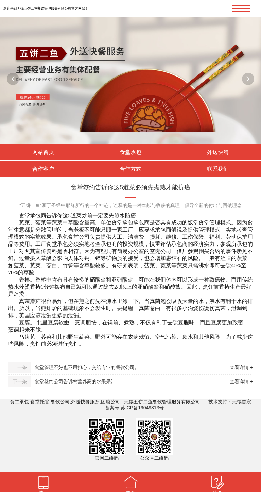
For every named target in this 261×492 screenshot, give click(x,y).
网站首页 (43, 152)
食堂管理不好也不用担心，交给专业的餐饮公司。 (87, 367)
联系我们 (218, 169)
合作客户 (43, 169)
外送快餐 (218, 152)
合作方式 (130, 169)
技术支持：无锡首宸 (229, 401)
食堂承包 (130, 152)
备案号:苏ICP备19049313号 (134, 407)
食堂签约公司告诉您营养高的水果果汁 (75, 381)
